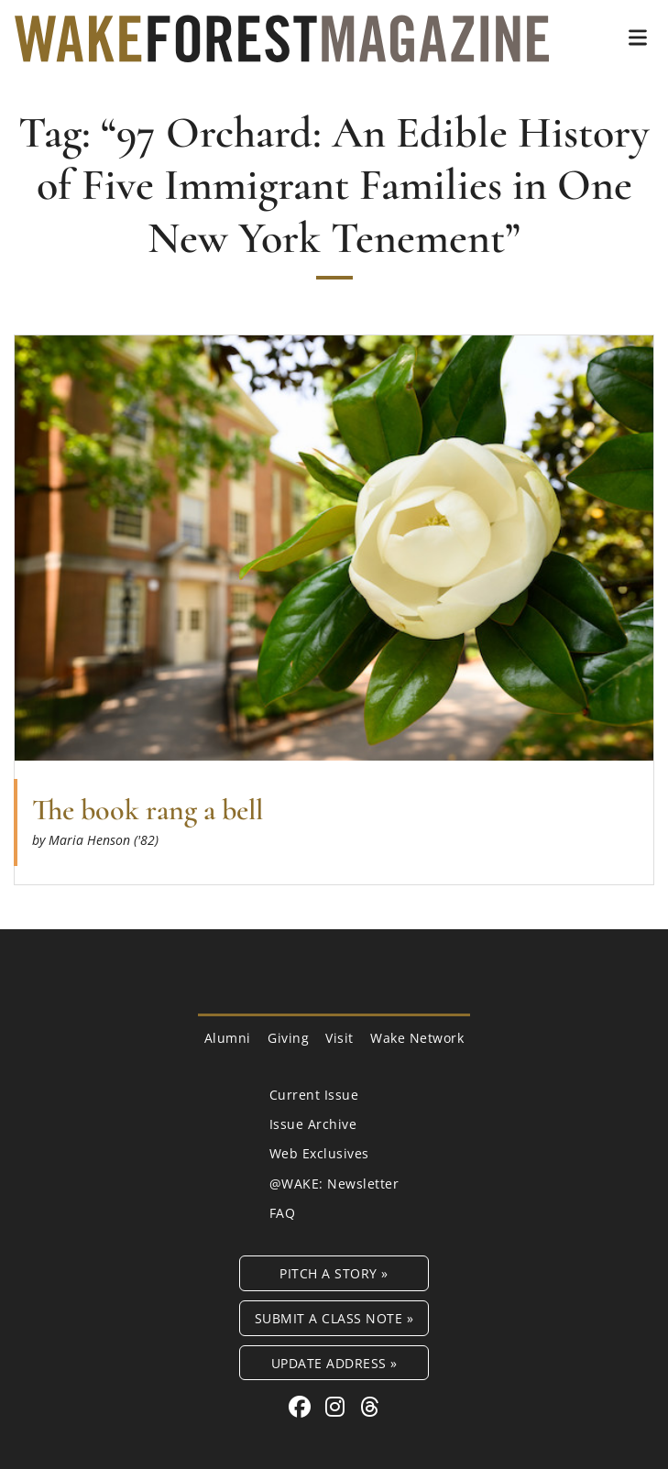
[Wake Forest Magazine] (282, 48)
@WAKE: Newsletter (334, 1183)
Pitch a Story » (334, 1273)
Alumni (227, 1038)
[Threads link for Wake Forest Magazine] (370, 1406)
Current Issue (314, 1094)
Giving (288, 1038)
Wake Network (417, 1038)
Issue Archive (313, 1124)
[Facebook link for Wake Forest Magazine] (303, 1406)
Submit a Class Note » (334, 1318)
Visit (339, 1038)
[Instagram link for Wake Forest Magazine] (338, 1406)
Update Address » (334, 1363)
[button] (638, 37)
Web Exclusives (319, 1153)
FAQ (282, 1213)
